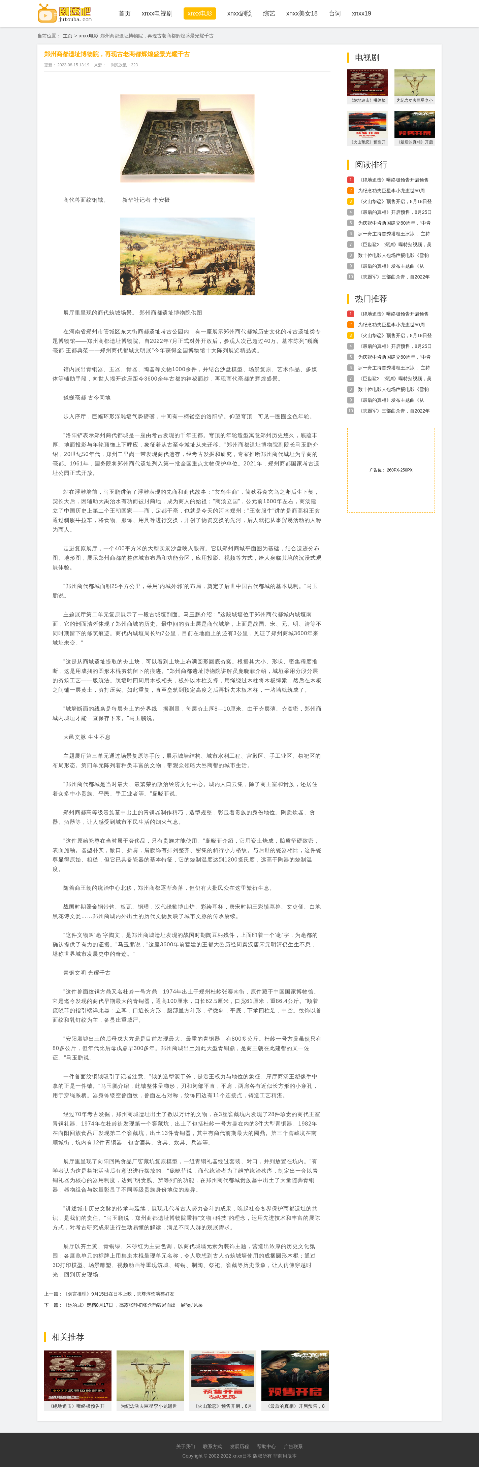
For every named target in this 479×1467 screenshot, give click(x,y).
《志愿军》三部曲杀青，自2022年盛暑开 (394, 277)
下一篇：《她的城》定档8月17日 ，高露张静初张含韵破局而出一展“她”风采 (123, 1305)
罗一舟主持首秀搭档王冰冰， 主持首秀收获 (394, 234)
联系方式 (212, 1446)
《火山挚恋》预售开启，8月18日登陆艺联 (395, 202)
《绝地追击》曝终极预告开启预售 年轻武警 (393, 180)
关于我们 (185, 1446)
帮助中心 (266, 1446)
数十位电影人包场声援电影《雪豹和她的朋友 (393, 256)
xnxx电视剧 (157, 13)
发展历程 (239, 1446)
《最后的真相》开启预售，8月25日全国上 (395, 212)
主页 (67, 35)
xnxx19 (361, 13)
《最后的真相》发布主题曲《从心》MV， (391, 266)
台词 (335, 13)
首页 (125, 13)
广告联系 (293, 1446)
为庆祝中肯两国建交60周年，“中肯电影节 (394, 223)
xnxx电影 (200, 13)
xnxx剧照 (239, 13)
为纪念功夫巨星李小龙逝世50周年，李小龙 (391, 191)
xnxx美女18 (302, 13)
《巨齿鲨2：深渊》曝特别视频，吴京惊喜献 (395, 245)
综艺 (269, 13)
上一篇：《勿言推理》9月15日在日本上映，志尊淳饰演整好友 (109, 1294)
